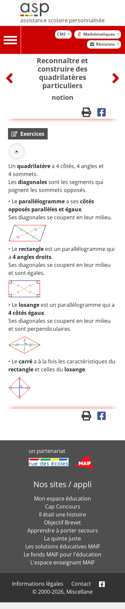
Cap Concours (62, 506)
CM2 (62, 34)
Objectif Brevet (62, 522)
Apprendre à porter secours (62, 530)
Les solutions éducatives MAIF (62, 546)
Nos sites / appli (62, 484)
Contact (81, 583)
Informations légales (37, 583)
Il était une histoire (62, 514)
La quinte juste (62, 538)
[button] (28, 133)
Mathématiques (96, 34)
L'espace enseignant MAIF (62, 562)
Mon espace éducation (62, 498)
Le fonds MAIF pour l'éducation (62, 554)
